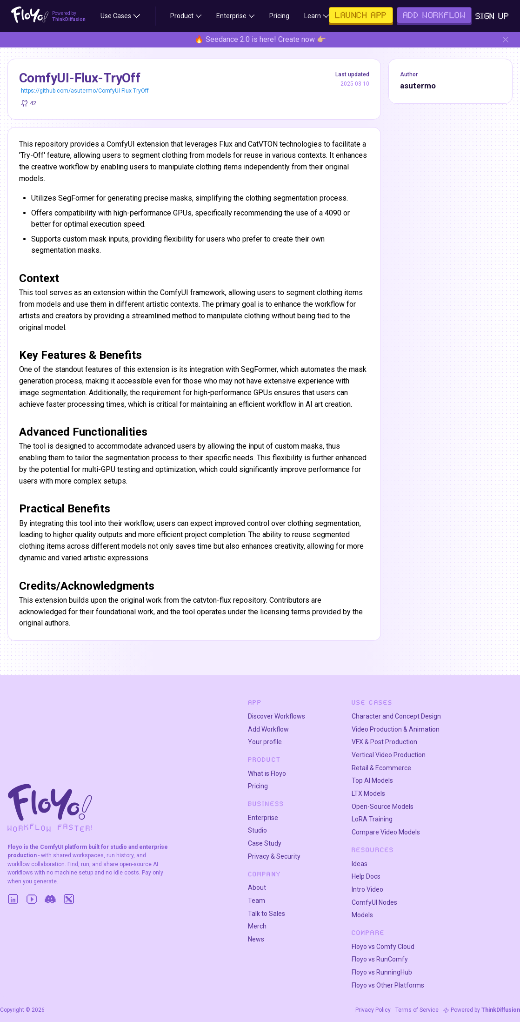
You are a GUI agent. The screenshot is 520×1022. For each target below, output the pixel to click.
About (257, 887)
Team (256, 900)
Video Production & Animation (396, 729)
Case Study (264, 843)
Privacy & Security (274, 856)
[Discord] (50, 899)
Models (362, 915)
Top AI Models (372, 780)
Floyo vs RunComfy (380, 959)
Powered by (485, 1010)
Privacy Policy (373, 1010)
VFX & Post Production (384, 742)
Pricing (258, 786)
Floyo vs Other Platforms (388, 985)
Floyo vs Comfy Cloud (383, 946)
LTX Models (368, 793)
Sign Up (492, 16)
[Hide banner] (505, 39)
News (256, 939)
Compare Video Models (386, 832)
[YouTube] (31, 899)
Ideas (359, 863)
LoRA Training (372, 819)
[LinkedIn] (13, 899)
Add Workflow (268, 729)
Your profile (265, 742)
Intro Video (367, 889)
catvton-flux (212, 600)
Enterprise (263, 817)
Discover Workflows (276, 716)
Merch (257, 926)
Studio (257, 830)
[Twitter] (68, 899)
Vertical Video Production (389, 755)
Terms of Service (417, 1010)
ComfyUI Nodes (374, 902)
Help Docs (366, 876)
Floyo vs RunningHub (382, 972)
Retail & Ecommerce (381, 768)
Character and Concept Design (396, 716)
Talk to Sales (266, 913)
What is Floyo (267, 773)
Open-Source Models (382, 806)
